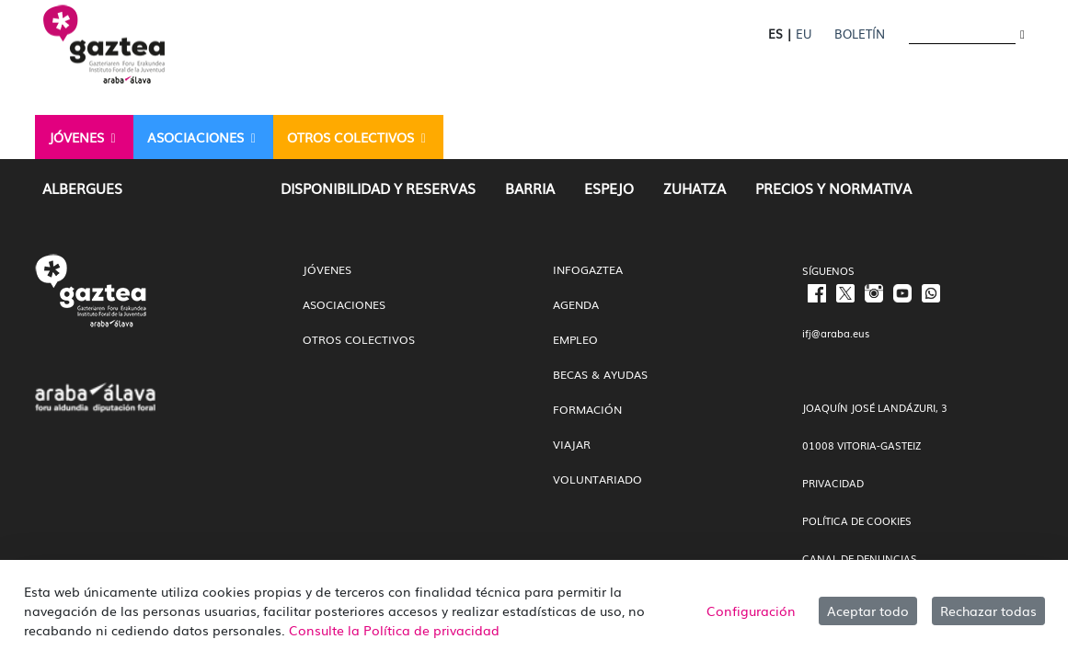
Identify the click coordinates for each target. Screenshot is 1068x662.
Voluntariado (597, 479)
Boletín (859, 33)
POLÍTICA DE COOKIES (857, 520)
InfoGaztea (588, 269)
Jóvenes (327, 269)
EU (803, 33)
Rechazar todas (988, 610)
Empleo (575, 339)
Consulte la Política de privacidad (394, 630)
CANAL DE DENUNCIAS (859, 558)
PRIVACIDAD (833, 482)
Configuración (751, 610)
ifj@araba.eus (835, 332)
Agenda (576, 304)
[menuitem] (84, 137)
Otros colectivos (359, 339)
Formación (587, 409)
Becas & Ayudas (600, 374)
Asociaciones (344, 304)
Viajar (572, 444)
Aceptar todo (868, 610)
